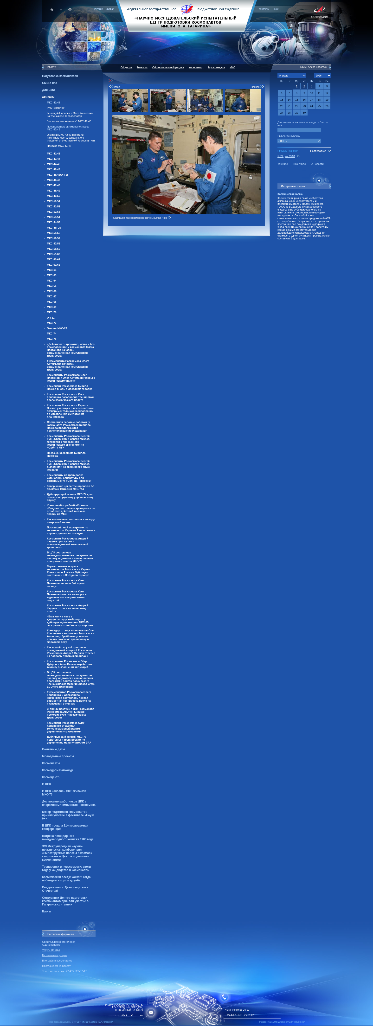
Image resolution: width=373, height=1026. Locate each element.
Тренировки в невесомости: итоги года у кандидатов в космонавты (66, 868)
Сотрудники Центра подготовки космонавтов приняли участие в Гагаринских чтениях (65, 901)
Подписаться (318, 150)
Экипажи (48, 97)
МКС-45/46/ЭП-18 (58, 174)
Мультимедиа (216, 67)
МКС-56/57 (53, 238)
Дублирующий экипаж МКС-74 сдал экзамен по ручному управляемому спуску (70, 497)
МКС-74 (52, 333)
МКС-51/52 (53, 206)
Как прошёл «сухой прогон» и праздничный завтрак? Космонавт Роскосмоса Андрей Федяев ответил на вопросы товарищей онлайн (71, 651)
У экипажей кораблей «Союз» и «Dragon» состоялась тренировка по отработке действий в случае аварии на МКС (71, 509)
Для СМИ (48, 90)
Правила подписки (287, 150)
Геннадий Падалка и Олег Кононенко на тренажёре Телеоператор (70, 114)
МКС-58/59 (53, 248)
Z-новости (317, 163)
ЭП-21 (51, 317)
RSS (303, 66)
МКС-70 (52, 312)
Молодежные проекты (58, 756)
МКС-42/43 (53, 102)
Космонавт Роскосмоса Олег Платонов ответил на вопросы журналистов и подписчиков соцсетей (67, 596)
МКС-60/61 (53, 259)
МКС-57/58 (53, 243)
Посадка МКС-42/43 (59, 145)
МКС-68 (52, 301)
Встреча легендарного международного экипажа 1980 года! (68, 837)
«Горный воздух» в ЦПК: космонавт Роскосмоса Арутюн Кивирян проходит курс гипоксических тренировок (70, 713)
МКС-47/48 (53, 185)
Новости (142, 67)
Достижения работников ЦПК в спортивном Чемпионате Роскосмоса (69, 803)
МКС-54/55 (53, 222)
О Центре (126, 67)
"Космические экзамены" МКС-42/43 (69, 121)
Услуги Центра (51, 950)
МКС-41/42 (53, 153)
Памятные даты (53, 749)
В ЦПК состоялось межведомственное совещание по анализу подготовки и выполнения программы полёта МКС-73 (70, 557)
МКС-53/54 (53, 217)
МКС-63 (52, 270)
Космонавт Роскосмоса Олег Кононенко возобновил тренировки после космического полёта (70, 397)
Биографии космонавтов (57, 960)
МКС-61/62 (53, 264)
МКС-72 (52, 322)
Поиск (275, 9)
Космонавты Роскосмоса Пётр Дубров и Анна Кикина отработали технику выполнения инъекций (69, 664)
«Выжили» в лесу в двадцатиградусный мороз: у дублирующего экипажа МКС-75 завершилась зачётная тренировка (70, 621)
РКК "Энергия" (55, 107)
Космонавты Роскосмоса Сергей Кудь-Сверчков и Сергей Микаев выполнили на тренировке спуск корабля (68, 465)
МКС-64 (52, 280)
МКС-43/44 (53, 158)
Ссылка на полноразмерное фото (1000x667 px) (142, 218)
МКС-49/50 (53, 195)
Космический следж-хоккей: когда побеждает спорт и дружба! (66, 878)
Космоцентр (50, 777)
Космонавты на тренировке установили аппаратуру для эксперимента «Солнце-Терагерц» (69, 478)
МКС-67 (52, 296)
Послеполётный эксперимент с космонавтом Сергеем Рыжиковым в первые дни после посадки (71, 530)
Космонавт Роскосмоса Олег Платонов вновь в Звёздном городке (65, 583)
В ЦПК (46, 784)
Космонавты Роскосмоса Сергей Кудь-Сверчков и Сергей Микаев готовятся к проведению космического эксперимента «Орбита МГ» (68, 442)
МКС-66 (52, 291)
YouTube (282, 163)
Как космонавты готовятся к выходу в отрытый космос (71, 521)
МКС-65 (52, 285)
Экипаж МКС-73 (57, 328)
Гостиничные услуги (54, 955)
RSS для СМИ (286, 156)
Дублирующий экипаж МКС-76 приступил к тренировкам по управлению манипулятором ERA (69, 739)
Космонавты (51, 763)
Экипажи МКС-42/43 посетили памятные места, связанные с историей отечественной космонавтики (71, 137)
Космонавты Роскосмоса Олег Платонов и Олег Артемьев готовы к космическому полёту (71, 377)
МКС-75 (52, 338)
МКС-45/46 (53, 169)
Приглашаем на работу (56, 965)
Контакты (264, 9)
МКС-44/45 (53, 164)
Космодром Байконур (57, 770)
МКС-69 (52, 307)
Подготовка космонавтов (60, 76)
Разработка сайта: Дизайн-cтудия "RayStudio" (282, 1022)
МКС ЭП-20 (54, 227)
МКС (232, 67)
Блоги (46, 911)
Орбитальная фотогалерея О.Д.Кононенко (58, 943)
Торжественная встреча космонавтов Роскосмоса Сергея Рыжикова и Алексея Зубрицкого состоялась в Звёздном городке (68, 571)
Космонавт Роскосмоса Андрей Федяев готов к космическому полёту (67, 608)
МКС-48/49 (53, 190)
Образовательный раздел (168, 67)
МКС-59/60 (53, 254)
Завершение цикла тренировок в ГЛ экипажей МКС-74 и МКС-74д (70, 487)
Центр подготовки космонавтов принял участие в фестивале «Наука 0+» (68, 815)
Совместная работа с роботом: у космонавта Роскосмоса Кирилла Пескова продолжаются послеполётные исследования (69, 426)
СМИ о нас (49, 83)
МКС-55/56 (53, 232)
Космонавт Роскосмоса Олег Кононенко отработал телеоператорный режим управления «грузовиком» (65, 727)
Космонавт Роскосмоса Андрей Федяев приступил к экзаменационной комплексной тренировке (67, 543)
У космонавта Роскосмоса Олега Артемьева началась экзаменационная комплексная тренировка (68, 365)
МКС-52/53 (53, 211)
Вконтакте (299, 163)
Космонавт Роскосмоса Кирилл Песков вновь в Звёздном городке (69, 387)
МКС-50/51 (53, 201)
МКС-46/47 (53, 180)
